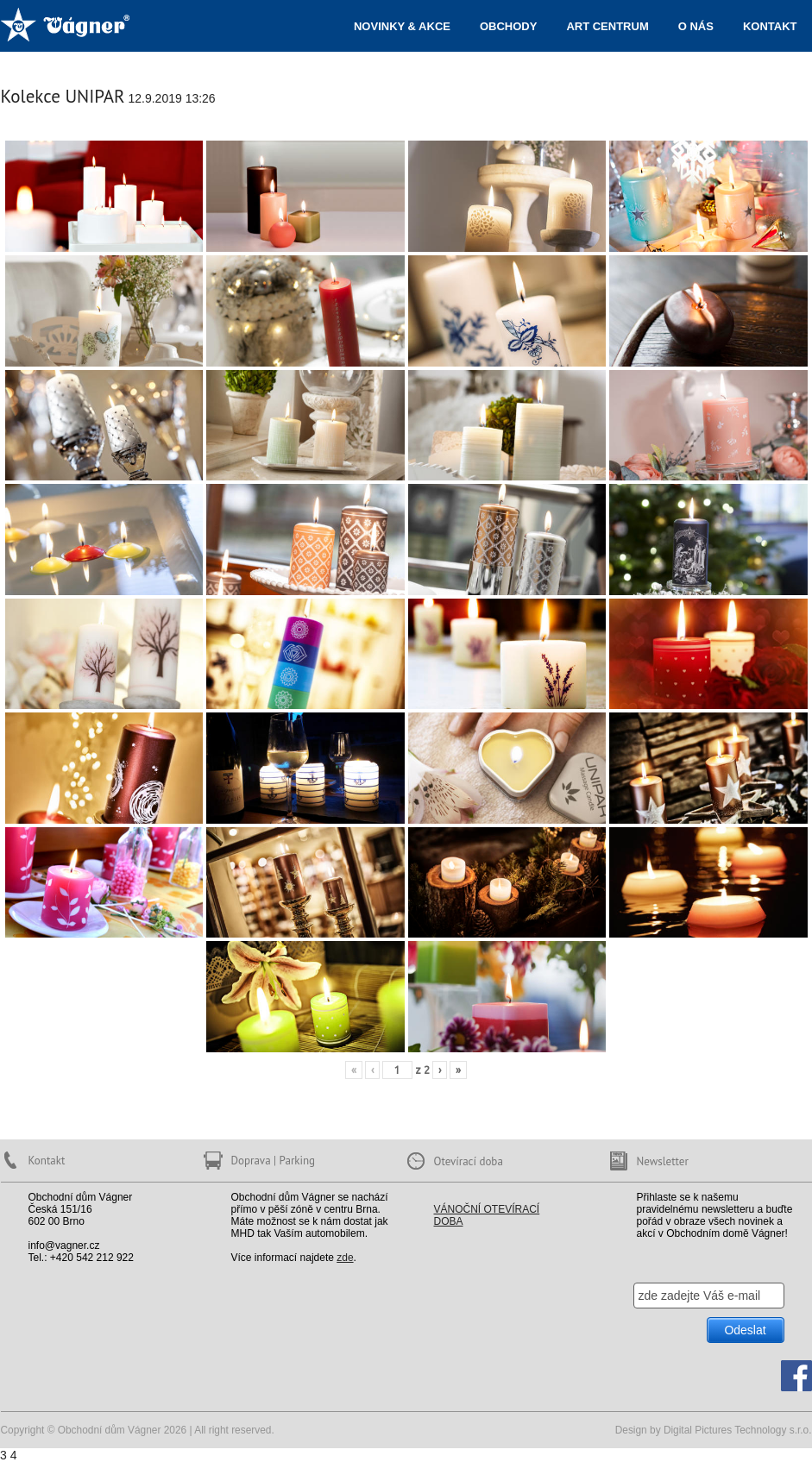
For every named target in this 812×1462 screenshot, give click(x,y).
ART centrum (607, 26)
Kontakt (770, 26)
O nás (696, 26)
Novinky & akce (402, 26)
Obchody (508, 26)
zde (345, 1258)
